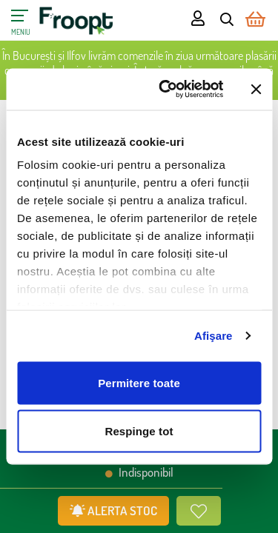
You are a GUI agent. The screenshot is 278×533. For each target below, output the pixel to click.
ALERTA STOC (113, 510)
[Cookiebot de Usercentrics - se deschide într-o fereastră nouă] (165, 89)
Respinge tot (139, 431)
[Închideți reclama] (256, 89)
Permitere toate (139, 382)
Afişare (213, 335)
